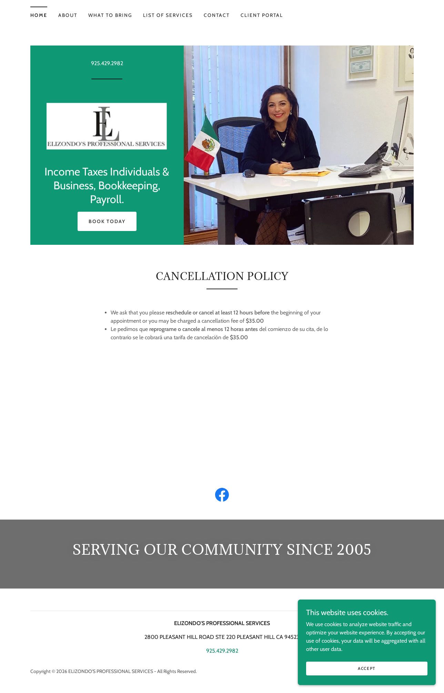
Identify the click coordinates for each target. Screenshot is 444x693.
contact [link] (217, 15)
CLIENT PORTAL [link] (262, 15)
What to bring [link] (110, 15)
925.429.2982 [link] (107, 63)
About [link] (67, 15)
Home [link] (38, 15)
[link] (107, 124)
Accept (367, 673)
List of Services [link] (168, 15)
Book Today (107, 221)
